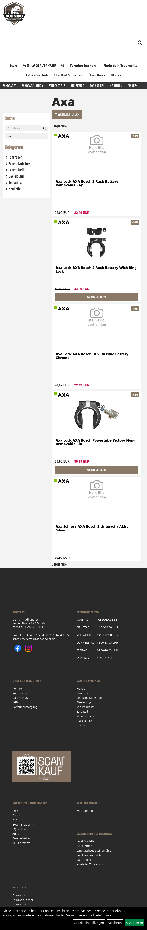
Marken (132, 86)
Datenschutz (20, 698)
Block (116, 75)
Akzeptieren (134, 923)
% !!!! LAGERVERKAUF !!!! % (43, 65)
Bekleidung (77, 86)
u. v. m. (81, 725)
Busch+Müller (21, 838)
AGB (15, 702)
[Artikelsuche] (140, 43)
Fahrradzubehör (32, 86)
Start (13, 65)
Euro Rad (82, 711)
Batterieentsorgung (24, 707)
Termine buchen (84, 65)
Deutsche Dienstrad (89, 698)
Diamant (17, 815)
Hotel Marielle (85, 841)
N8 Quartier (84, 846)
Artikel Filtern (67, 114)
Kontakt (17, 688)
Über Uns (96, 75)
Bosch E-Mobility (23, 824)
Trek (15, 810)
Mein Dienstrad (86, 716)
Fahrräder (9, 86)
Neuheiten (116, 86)
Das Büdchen (84, 860)
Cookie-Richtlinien (100, 915)
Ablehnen (115, 923)
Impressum (19, 693)
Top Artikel (97, 86)
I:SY (14, 820)
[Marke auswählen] (26, 136)
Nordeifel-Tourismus (89, 864)
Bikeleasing (83, 702)
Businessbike (84, 693)
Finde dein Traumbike (120, 65)
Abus (15, 833)
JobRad (80, 688)
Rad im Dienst (85, 707)
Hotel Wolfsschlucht (89, 855)
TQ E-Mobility (21, 829)
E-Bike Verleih (37, 75)
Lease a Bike (84, 721)
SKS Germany (21, 843)
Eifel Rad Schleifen (68, 75)
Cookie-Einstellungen (89, 923)
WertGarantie (85, 810)
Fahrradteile (57, 86)
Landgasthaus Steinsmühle (93, 850)
